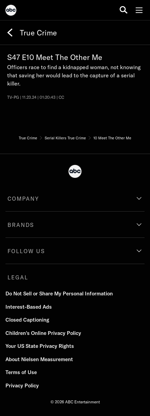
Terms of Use (21, 372)
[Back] (9, 33)
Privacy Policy (22, 385)
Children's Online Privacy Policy (43, 333)
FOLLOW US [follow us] (26, 251)
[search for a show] (123, 10)
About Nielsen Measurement (39, 359)
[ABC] (10, 11)
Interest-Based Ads (28, 307)
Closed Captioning (27, 320)
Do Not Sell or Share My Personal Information (59, 293)
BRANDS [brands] (20, 225)
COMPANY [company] (23, 199)
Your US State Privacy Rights (39, 346)
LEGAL (17, 277)
